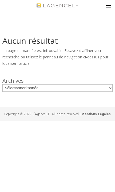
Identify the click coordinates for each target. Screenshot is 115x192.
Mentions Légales (96, 114)
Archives (13, 81)
